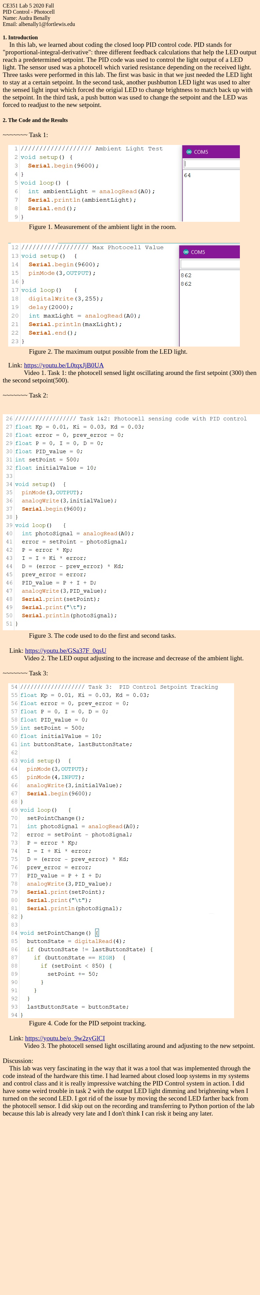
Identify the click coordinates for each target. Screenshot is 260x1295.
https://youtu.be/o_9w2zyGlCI (65, 1038)
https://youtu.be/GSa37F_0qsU (65, 650)
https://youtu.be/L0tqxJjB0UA (64, 365)
